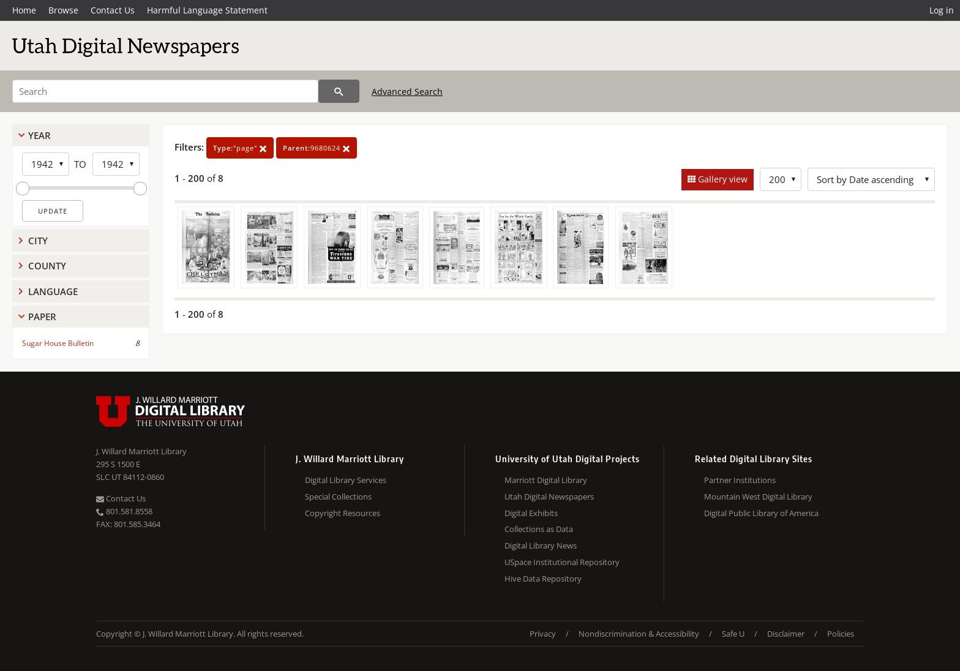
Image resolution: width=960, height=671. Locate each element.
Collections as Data (538, 528)
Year (39, 135)
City (38, 240)
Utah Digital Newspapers (549, 496)
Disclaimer (785, 633)
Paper (42, 316)
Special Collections (338, 496)
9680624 (316, 147)
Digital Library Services (345, 479)
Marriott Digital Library (545, 479)
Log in (941, 10)
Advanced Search (407, 91)
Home (24, 10)
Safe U (733, 633)
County (47, 266)
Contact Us (113, 10)
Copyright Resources (342, 513)
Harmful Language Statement (207, 10)
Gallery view (722, 179)
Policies (840, 633)
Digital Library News (540, 545)
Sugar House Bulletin (58, 343)
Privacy (543, 633)
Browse (63, 10)
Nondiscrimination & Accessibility (639, 633)
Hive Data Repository (543, 578)
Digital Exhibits (531, 513)
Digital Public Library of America (761, 513)
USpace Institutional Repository (562, 562)
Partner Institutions (740, 479)
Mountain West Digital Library (758, 496)
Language (53, 291)
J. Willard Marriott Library (141, 451)
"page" (240, 147)
